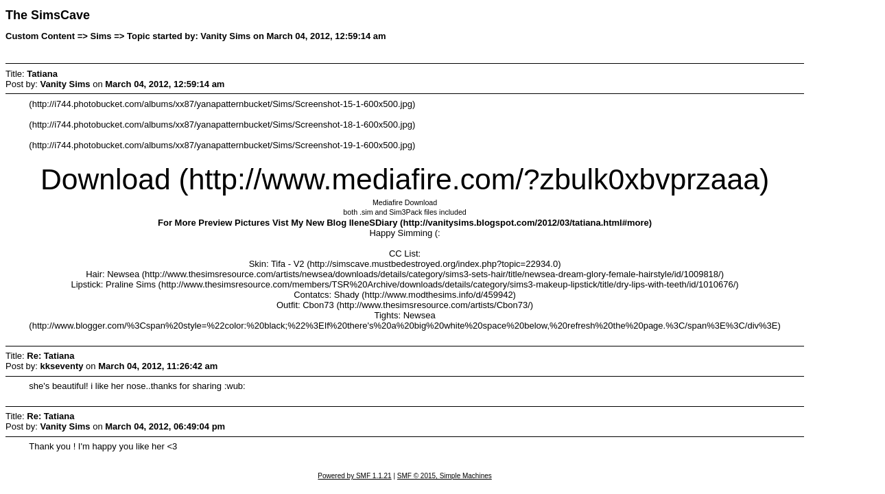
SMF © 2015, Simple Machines (444, 476)
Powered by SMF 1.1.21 (354, 476)
